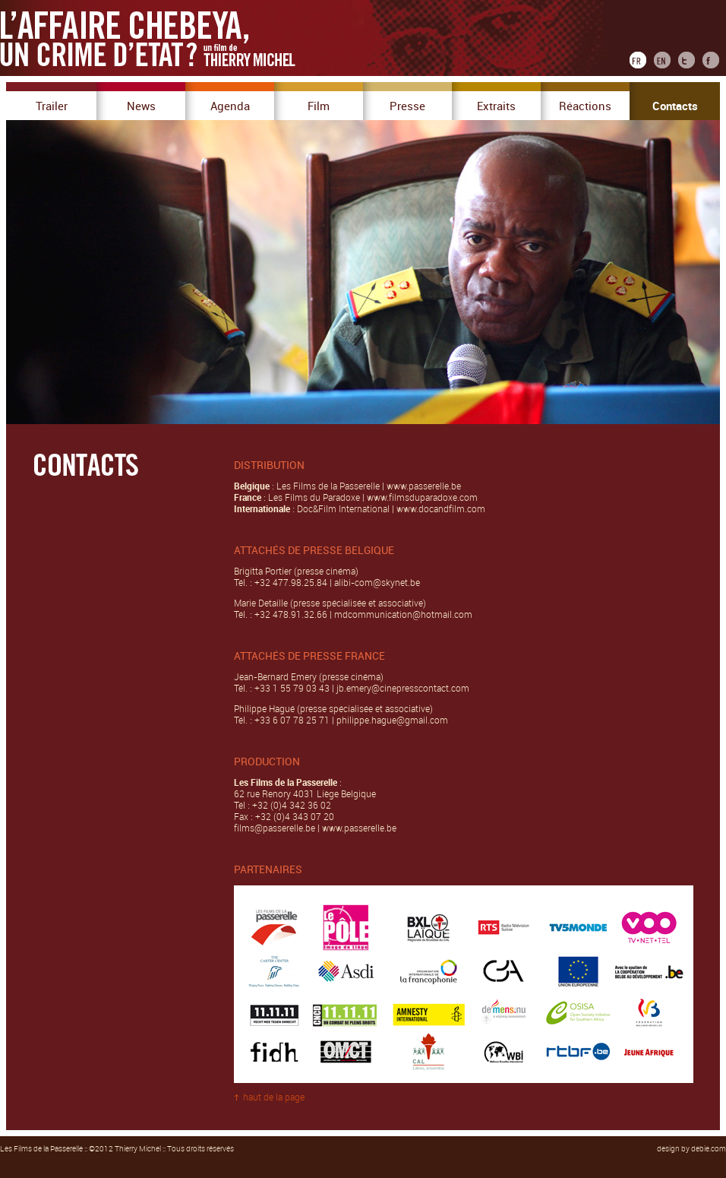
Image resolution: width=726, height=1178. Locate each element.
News (141, 106)
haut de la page (274, 1097)
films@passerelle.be (274, 828)
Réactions (585, 106)
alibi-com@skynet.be (377, 583)
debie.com (708, 1149)
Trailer (52, 106)
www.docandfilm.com (440, 509)
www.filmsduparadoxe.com (422, 497)
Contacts (675, 106)
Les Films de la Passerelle (41, 1149)
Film (319, 106)
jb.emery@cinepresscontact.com (401, 688)
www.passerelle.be (424, 486)
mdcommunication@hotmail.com (403, 615)
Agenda (230, 106)
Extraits (496, 106)
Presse (407, 106)
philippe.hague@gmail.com (392, 720)
